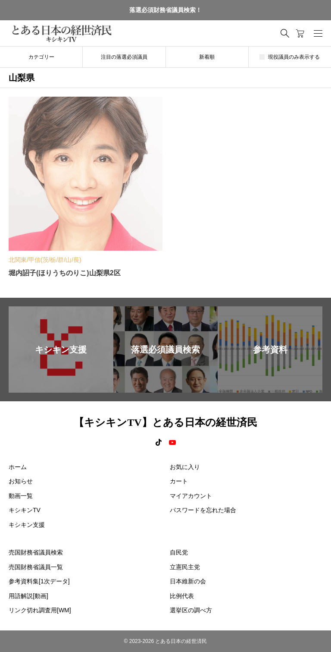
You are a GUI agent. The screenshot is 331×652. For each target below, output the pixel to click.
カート (179, 481)
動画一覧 (21, 495)
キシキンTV (25, 510)
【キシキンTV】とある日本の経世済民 (165, 422)
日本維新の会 (188, 581)
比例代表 (182, 595)
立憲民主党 (185, 567)
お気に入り (185, 466)
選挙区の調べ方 (191, 610)
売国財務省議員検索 (36, 552)
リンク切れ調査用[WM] (40, 610)
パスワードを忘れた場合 (203, 510)
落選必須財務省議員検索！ (165, 9)
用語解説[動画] (28, 595)
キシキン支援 (27, 524)
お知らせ (21, 481)
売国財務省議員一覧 (36, 567)
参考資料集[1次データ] (39, 581)
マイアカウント (191, 495)
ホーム (18, 466)
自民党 (179, 552)
